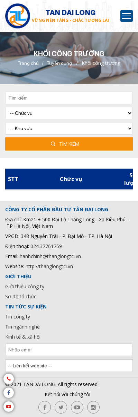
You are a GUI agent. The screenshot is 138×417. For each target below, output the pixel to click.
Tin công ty (17, 316)
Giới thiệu (18, 276)
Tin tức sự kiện (26, 306)
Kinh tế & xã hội (22, 336)
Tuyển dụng (59, 63)
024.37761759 (46, 246)
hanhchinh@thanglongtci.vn (50, 256)
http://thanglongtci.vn (49, 266)
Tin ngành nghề (22, 326)
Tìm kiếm (69, 144)
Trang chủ (28, 63)
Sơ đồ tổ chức (20, 296)
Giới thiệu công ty (24, 286)
